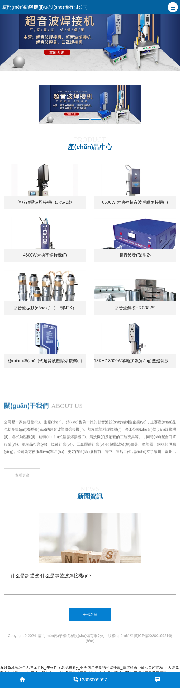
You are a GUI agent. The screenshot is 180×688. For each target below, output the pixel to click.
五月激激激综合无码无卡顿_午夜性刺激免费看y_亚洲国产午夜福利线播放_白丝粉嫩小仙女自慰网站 (81, 667)
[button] (173, 7)
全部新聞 (90, 614)
